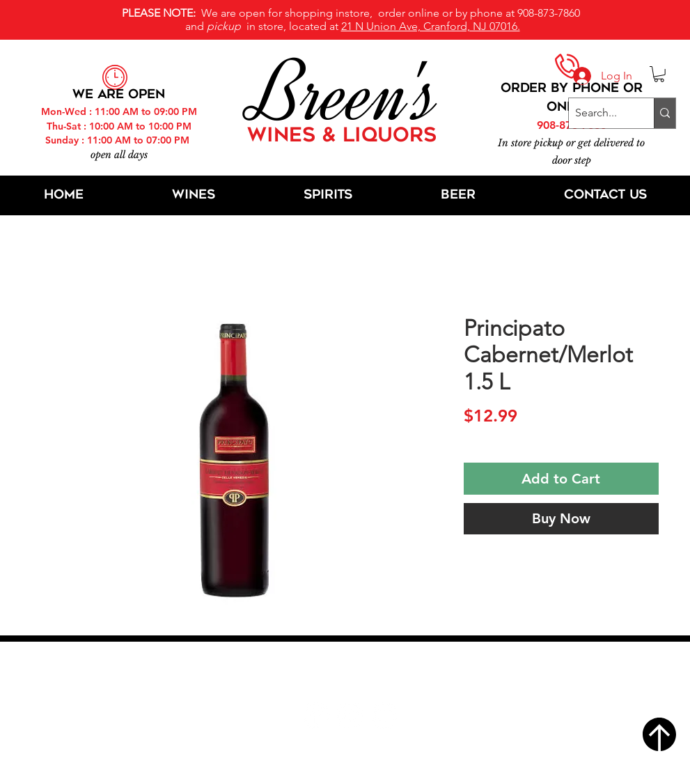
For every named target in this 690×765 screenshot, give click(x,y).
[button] (659, 74)
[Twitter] (350, 715)
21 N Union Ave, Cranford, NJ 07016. (430, 26)
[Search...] (600, 113)
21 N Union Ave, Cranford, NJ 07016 (352, 673)
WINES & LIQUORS (342, 136)
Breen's (345, 94)
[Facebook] (316, 715)
